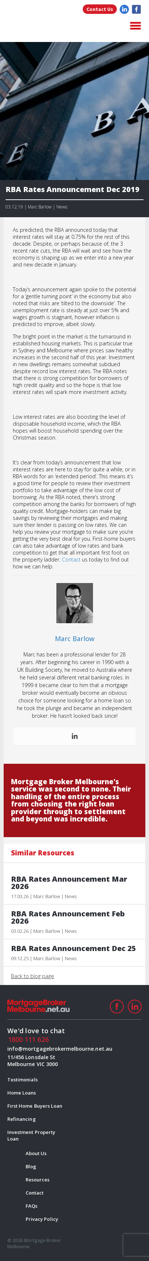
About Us (36, 1153)
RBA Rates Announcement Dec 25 (73, 948)
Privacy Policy (42, 1219)
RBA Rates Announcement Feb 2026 (68, 917)
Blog (31, 1166)
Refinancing (21, 1119)
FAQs (31, 1206)
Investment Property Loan (31, 1135)
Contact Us (99, 9)
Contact (71, 559)
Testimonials (22, 1079)
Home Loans (21, 1092)
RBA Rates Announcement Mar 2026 (69, 882)
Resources (37, 1179)
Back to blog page (32, 976)
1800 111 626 (28, 1039)
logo (44, 26)
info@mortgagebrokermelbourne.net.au (37, 1048)
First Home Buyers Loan (34, 1106)
